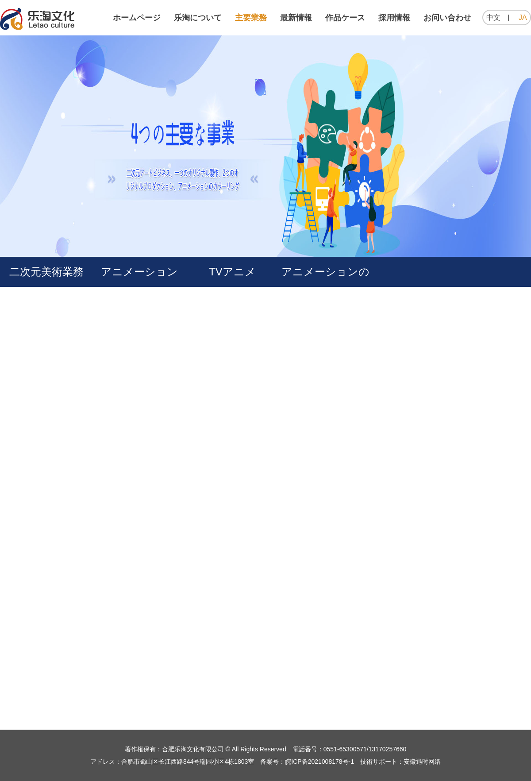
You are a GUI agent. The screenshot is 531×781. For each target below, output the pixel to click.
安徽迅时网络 (422, 761)
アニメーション (139, 272)
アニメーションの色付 (325, 287)
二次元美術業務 (46, 272)
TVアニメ (232, 272)
